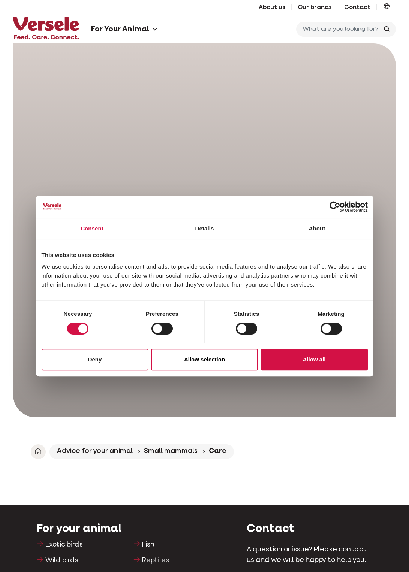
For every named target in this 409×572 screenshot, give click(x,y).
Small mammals (171, 451)
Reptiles (155, 560)
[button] (387, 7)
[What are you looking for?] (339, 29)
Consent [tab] (92, 228)
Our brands (315, 7)
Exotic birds (64, 544)
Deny (95, 359)
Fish (148, 544)
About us (272, 7)
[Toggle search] (387, 29)
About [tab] (317, 228)
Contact (357, 7)
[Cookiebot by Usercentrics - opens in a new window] (335, 206)
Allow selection (204, 359)
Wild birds (61, 560)
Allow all (314, 359)
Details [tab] (204, 228)
